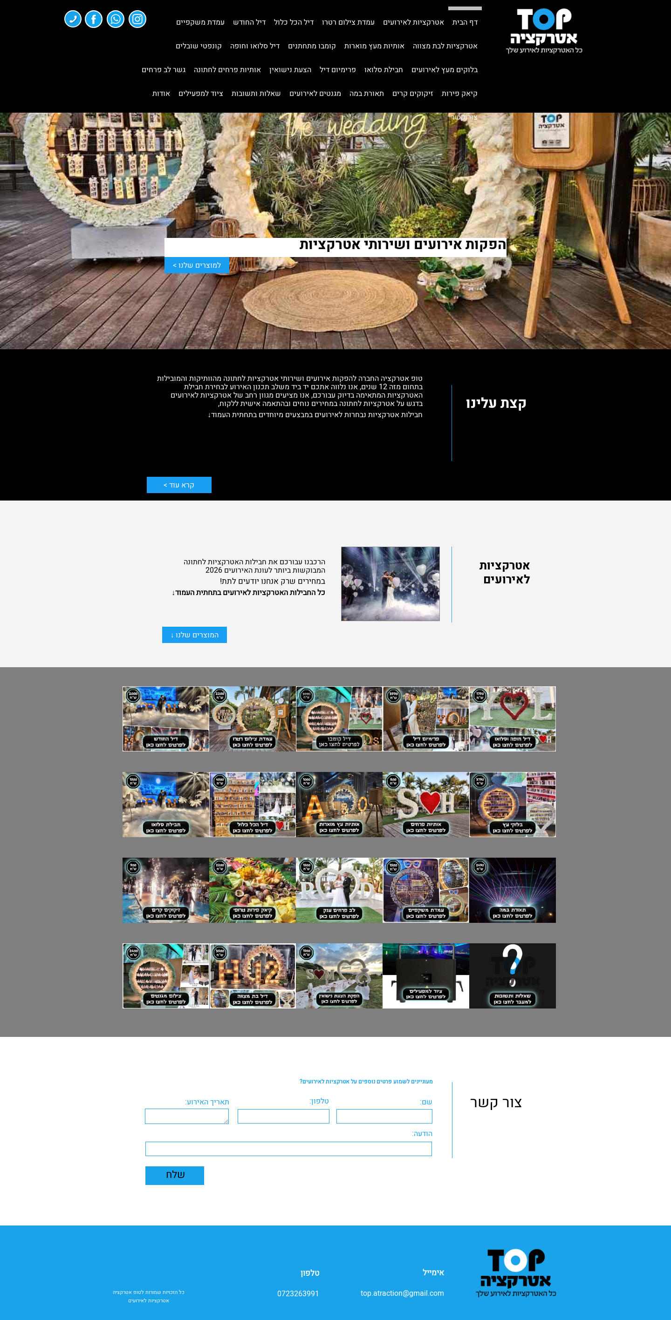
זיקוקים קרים (412, 93)
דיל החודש (249, 22)
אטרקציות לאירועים (413, 22)
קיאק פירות (460, 93)
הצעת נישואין (290, 69)
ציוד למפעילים (200, 93)
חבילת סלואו (383, 69)
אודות (161, 93)
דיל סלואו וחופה (255, 46)
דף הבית (465, 22)
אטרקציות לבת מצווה (445, 46)
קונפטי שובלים (199, 46)
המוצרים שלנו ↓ (194, 635)
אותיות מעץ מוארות (374, 46)
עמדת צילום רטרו (348, 22)
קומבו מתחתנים (312, 46)
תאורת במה (366, 93)
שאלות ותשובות (256, 93)
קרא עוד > (179, 485)
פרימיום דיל (338, 69)
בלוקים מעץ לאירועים (444, 69)
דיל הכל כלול (294, 22)
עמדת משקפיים (200, 22)
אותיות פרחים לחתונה (227, 69)
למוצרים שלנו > (197, 265)
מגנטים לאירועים (315, 93)
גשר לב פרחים (163, 69)
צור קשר (464, 117)
